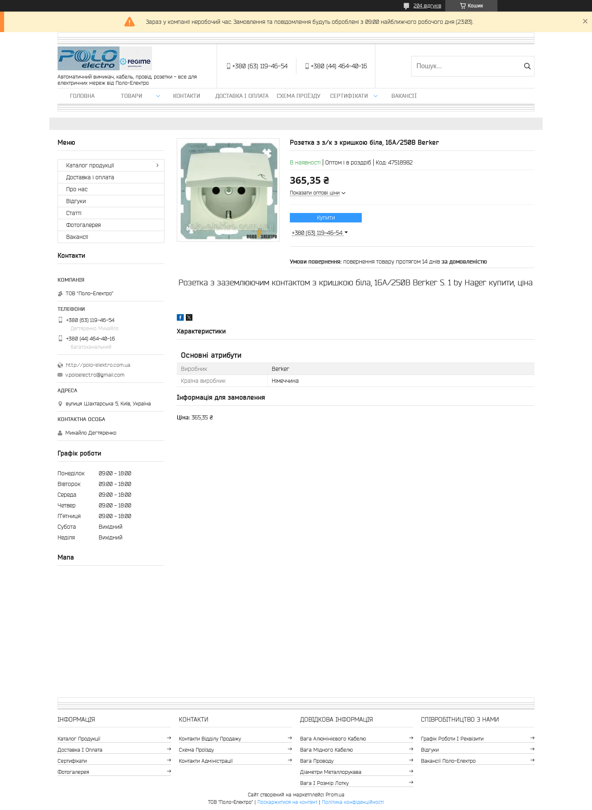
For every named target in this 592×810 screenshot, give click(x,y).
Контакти (186, 96)
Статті (73, 213)
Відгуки (76, 201)
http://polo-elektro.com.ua (98, 365)
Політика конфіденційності (353, 802)
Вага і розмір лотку (324, 783)
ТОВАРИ (131, 96)
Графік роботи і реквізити (452, 739)
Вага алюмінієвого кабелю (333, 739)
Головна (82, 96)
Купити (326, 217)
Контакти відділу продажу (210, 739)
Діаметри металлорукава (330, 772)
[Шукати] (527, 66)
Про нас (77, 189)
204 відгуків (427, 5)
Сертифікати (349, 96)
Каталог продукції (90, 165)
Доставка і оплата (241, 96)
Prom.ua (335, 794)
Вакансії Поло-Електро (448, 761)
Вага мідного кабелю (326, 750)
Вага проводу (316, 761)
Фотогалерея (83, 225)
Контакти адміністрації (206, 761)
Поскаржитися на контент (287, 802)
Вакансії (404, 96)
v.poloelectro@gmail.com (95, 375)
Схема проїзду (298, 96)
